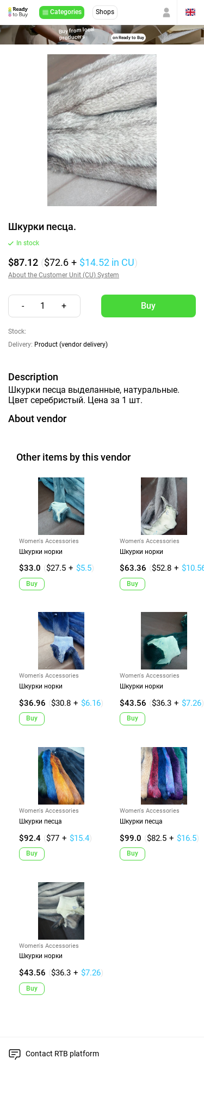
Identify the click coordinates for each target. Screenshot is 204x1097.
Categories (66, 12)
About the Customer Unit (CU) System (63, 275)
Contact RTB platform (62, 1053)
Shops (105, 12)
